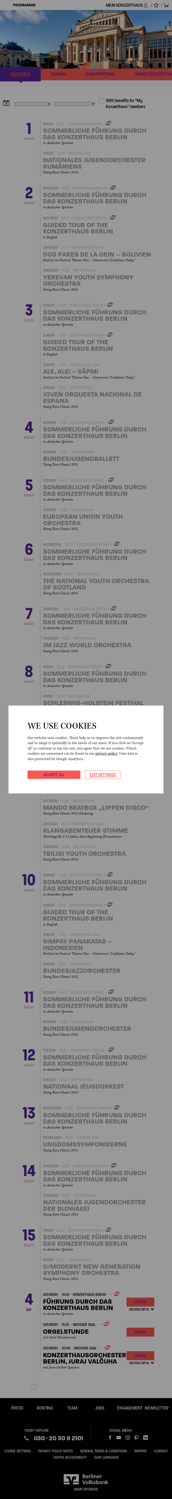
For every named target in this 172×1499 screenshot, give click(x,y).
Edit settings (103, 775)
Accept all (53, 775)
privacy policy (106, 753)
